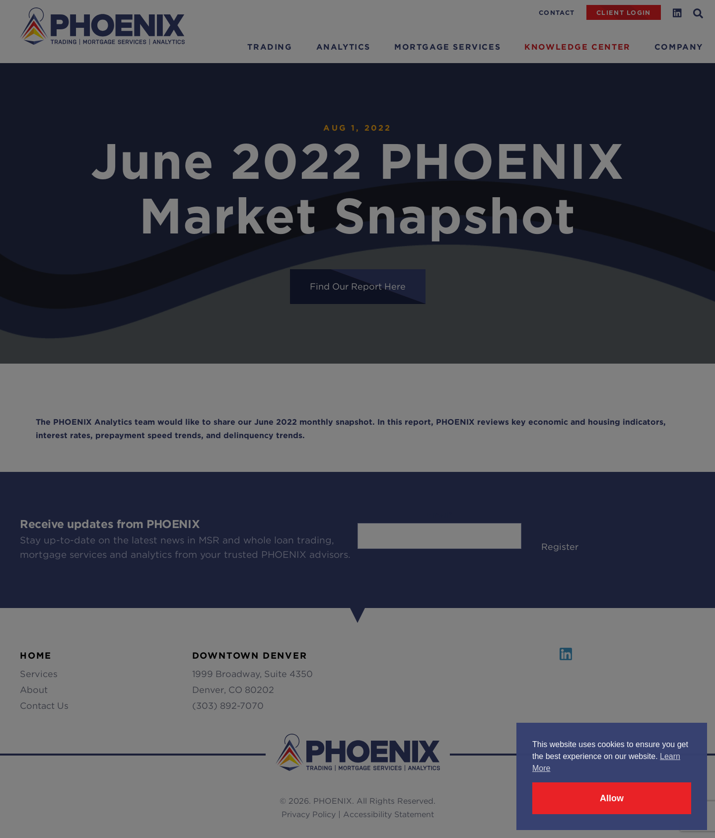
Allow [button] (612, 798)
